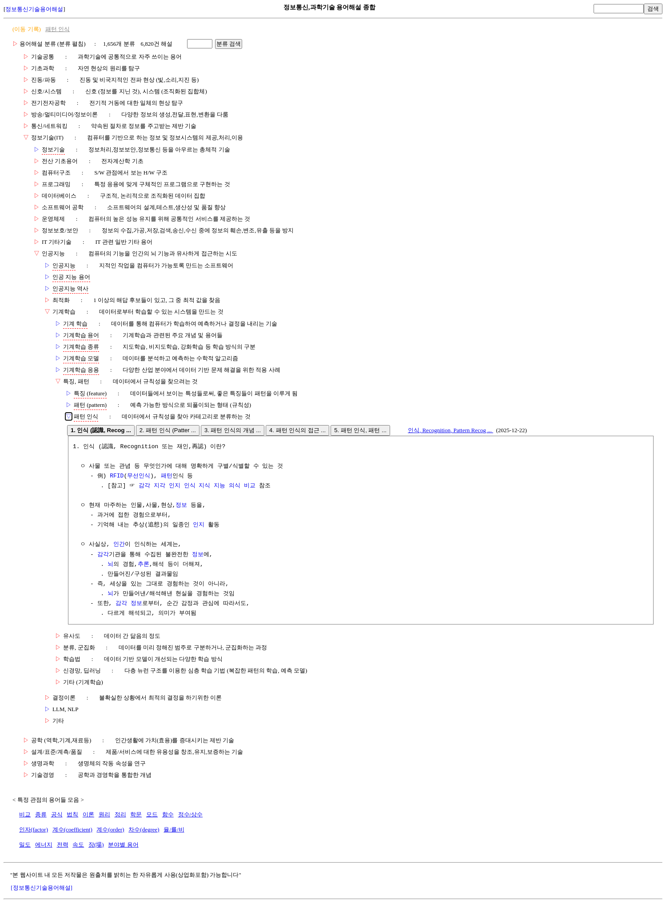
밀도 (25, 844)
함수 (168, 814)
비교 (25, 814)
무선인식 (138, 476)
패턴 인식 (57, 29)
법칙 (72, 814)
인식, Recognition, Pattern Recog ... (450, 430)
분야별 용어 (123, 844)
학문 (136, 814)
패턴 (166, 476)
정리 (120, 814)
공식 (57, 814)
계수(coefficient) (72, 829)
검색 (653, 8)
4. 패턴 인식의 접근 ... (297, 430)
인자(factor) (33, 829)
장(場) (96, 844)
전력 (62, 844)
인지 (198, 525)
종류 (41, 814)
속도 (78, 844)
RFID (117, 476)
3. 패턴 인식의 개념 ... (232, 430)
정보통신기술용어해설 (34, 9)
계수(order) (110, 829)
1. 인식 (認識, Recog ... (101, 430)
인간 (119, 545)
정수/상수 (190, 814)
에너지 (43, 844)
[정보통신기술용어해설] (41, 887)
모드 (152, 814)
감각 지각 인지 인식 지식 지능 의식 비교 (197, 486)
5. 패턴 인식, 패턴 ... (360, 430)
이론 (88, 814)
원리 (104, 814)
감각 (103, 555)
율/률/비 (174, 829)
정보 (181, 505)
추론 (143, 565)
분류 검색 (228, 43)
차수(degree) (143, 829)
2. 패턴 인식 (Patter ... (168, 430)
